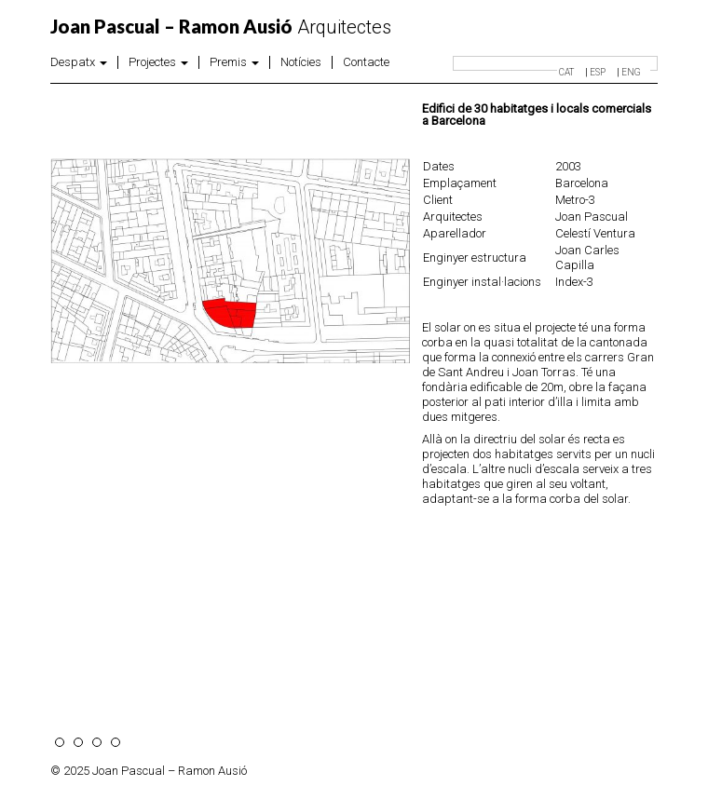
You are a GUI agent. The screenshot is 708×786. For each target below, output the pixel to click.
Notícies (300, 62)
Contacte (366, 62)
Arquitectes (220, 27)
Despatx (78, 62)
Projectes (158, 62)
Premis (234, 62)
